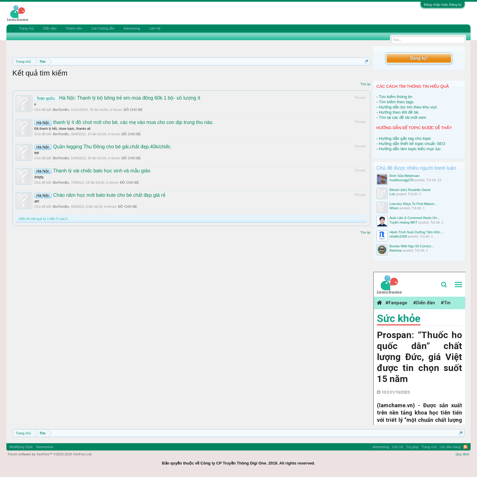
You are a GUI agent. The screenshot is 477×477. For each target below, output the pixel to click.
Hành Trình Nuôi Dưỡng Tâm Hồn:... (416, 232)
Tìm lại (365, 84)
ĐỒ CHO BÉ (133, 109)
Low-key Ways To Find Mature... (413, 204)
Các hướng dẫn (102, 28)
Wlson (394, 208)
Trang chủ (26, 28)
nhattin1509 (398, 236)
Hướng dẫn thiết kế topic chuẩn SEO (412, 143)
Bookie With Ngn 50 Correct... (411, 246)
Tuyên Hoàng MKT (403, 222)
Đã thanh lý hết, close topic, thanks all (62, 128)
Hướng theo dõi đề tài (398, 112)
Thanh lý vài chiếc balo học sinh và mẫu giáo (92, 170)
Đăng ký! (419, 58)
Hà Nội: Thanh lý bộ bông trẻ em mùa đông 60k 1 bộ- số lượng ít (117, 98)
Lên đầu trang (450, 447)
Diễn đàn (50, 28)
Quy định (462, 454)
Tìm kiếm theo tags (396, 102)
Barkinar (395, 250)
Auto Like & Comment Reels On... (414, 218)
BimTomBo (61, 109)
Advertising (132, 28)
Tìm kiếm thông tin (395, 96)
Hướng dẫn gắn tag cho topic (405, 138)
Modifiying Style (21, 447)
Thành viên (74, 28)
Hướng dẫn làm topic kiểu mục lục (410, 149)
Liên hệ (154, 28)
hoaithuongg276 (401, 180)
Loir (392, 194)
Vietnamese (45, 447)
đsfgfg (39, 177)
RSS (465, 447)
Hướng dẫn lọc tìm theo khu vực (408, 107)
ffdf (36, 153)
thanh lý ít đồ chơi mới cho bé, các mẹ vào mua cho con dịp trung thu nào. (124, 122)
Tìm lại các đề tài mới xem (402, 117)
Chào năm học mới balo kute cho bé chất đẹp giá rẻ (99, 195)
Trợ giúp (412, 447)
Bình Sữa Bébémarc (404, 176)
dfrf (36, 201)
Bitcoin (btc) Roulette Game (409, 190)
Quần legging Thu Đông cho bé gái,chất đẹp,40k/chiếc (102, 146)
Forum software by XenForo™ (50, 454)
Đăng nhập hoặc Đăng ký (442, 4)
